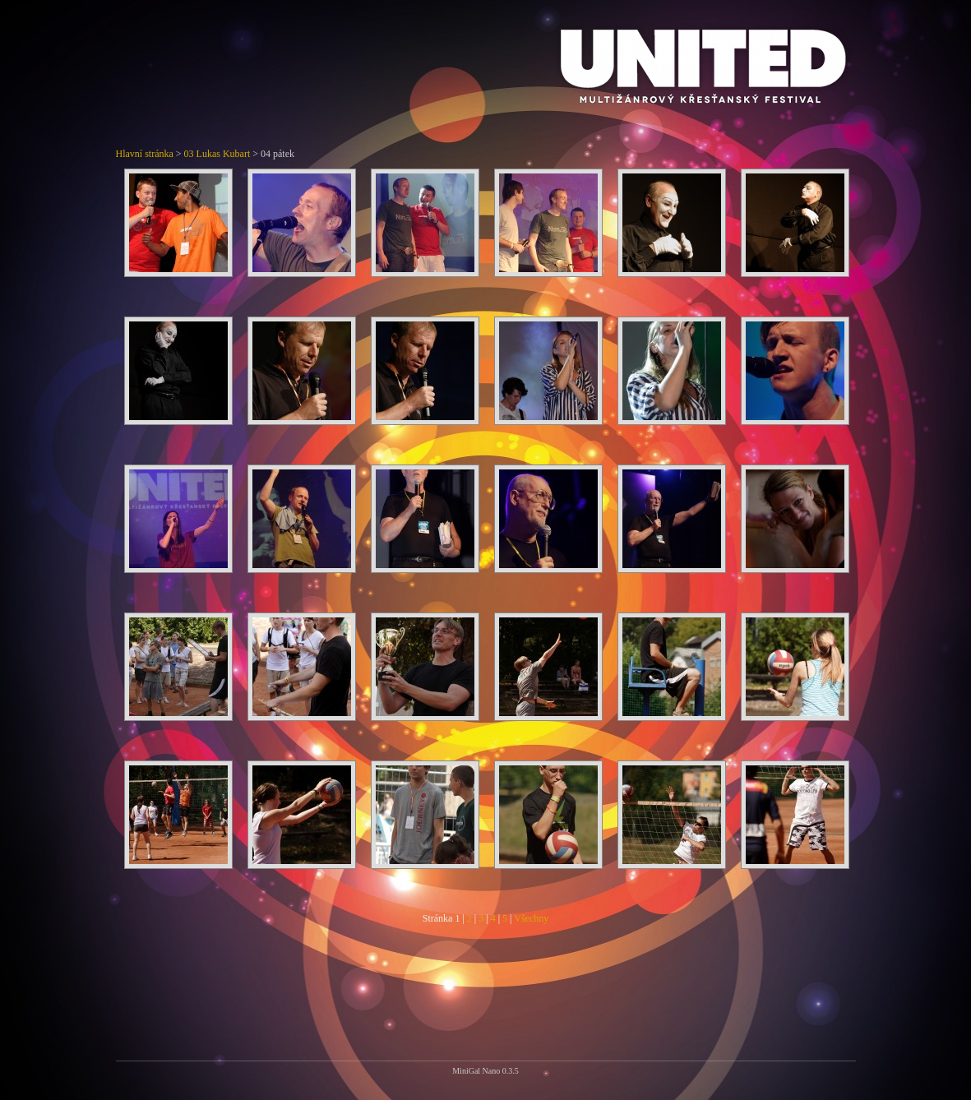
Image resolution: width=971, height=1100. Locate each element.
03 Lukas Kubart (217, 153)
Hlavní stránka (144, 153)
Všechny (531, 918)
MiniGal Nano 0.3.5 (485, 1070)
